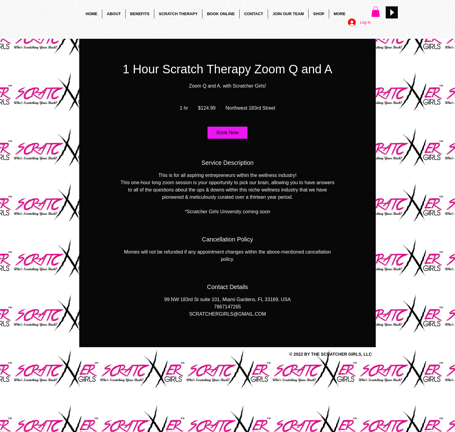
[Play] (392, 12)
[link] (227, 133)
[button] (375, 11)
